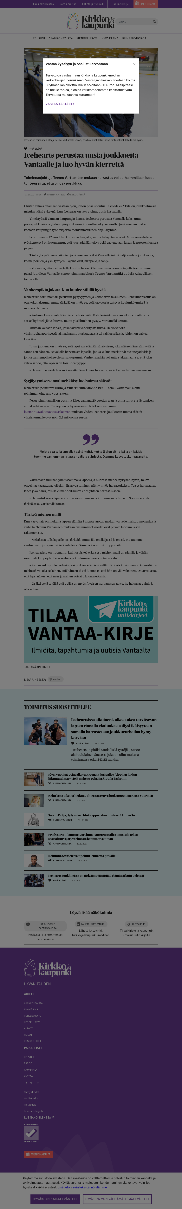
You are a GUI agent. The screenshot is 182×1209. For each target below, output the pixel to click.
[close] (134, 64)
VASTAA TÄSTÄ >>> (60, 104)
